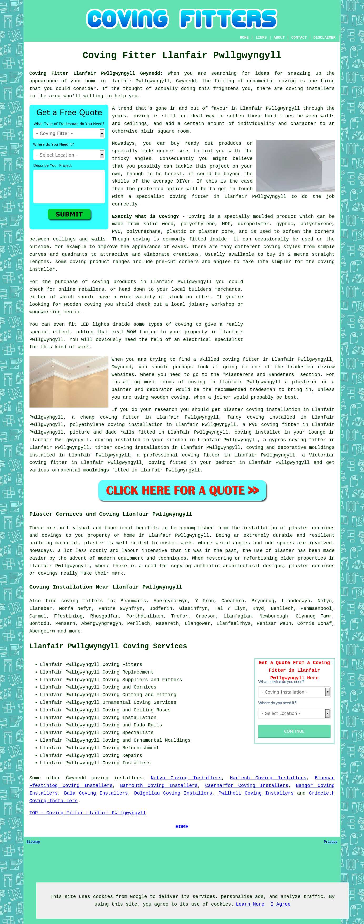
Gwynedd (76, 778)
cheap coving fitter (110, 417)
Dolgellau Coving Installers (173, 793)
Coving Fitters (122, 664)
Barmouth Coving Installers (159, 785)
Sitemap (33, 842)
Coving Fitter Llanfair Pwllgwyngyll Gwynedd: (96, 73)
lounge (317, 432)
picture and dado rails (102, 432)
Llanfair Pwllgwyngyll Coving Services (108, 646)
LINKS (261, 38)
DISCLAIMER (324, 38)
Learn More (250, 904)
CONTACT (299, 38)
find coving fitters (74, 601)
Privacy (330, 842)
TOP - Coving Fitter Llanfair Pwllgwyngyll (87, 813)
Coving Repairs (122, 755)
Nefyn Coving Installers (186, 778)
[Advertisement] (290, 315)
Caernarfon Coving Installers (246, 785)
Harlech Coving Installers (268, 778)
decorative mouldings (306, 447)
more (75, 631)
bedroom (226, 462)
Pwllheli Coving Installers (256, 793)
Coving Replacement (127, 672)
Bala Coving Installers (96, 793)
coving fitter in (206, 455)
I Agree (281, 904)
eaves (179, 246)
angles (143, 158)
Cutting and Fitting (149, 694)
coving (141, 239)
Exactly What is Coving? (145, 216)
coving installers (116, 778)
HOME (244, 38)
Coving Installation (129, 717)
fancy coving (245, 417)
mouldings (96, 470)
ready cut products (213, 143)
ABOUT (279, 38)
